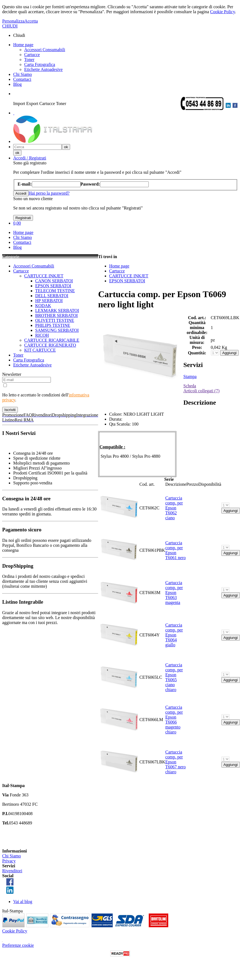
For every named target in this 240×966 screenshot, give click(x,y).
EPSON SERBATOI (53, 285)
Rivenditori (12, 870)
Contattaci (22, 79)
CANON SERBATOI (54, 280)
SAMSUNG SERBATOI (57, 330)
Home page (23, 44)
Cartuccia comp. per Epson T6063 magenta (174, 592)
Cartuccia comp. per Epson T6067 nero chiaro (175, 762)
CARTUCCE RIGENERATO (50, 345)
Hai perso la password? (49, 193)
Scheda (189, 385)
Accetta (31, 21)
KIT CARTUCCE (40, 350)
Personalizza (13, 21)
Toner (29, 59)
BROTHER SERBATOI (56, 315)
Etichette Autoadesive (43, 69)
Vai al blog (22, 901)
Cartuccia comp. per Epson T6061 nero (175, 550)
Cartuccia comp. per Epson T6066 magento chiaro (174, 719)
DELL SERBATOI (51, 295)
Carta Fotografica (39, 64)
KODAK (43, 305)
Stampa (190, 376)
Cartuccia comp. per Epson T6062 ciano (174, 508)
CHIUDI (10, 26)
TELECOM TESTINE (55, 290)
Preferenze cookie (18, 945)
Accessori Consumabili (44, 49)
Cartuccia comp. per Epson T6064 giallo (174, 635)
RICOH (42, 335)
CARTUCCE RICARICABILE (51, 340)
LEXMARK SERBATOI (57, 310)
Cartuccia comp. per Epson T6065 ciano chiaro (174, 677)
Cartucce (32, 54)
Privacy (9, 861)
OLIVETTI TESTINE (54, 320)
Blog (17, 84)
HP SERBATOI (49, 300)
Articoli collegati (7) (201, 390)
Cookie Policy (222, 11)
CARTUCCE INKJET (44, 276)
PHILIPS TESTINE (52, 325)
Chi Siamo (22, 74)
